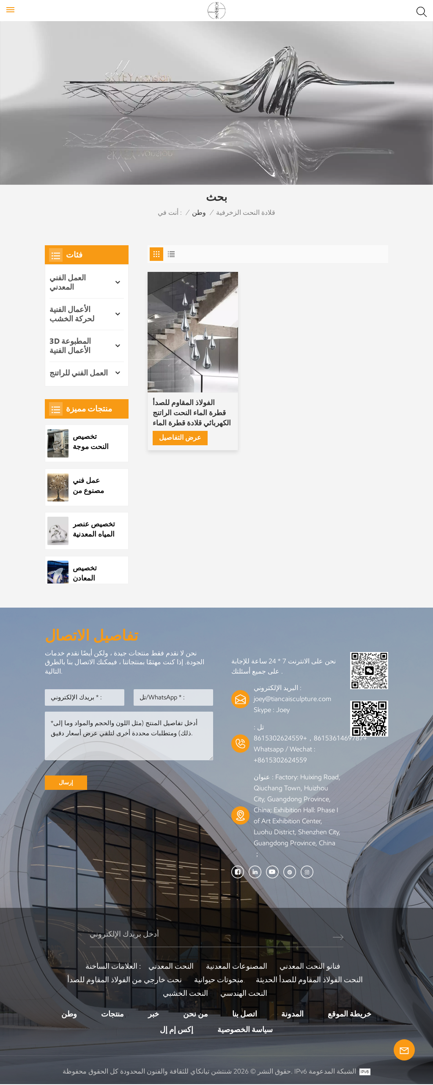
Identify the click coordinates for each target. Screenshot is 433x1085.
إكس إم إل (176, 1030)
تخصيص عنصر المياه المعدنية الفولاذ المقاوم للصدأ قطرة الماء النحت (94, 529)
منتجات (112, 1014)
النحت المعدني (171, 966)
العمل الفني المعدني (67, 282)
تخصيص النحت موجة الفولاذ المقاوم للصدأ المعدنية (94, 442)
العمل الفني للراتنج (78, 373)
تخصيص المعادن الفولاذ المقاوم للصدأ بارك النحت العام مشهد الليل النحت (94, 573)
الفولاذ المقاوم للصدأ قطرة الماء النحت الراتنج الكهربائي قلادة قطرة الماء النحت (184, 394)
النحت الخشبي (185, 993)
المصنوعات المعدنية (236, 966)
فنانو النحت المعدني (310, 966)
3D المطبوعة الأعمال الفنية (70, 346)
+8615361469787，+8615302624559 (310, 738)
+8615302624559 (280, 760)
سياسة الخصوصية (245, 1030)
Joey (283, 710)
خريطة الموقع (349, 1014)
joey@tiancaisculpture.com (292, 699)
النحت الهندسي (243, 993)
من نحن (195, 1014)
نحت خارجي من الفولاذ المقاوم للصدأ (124, 979)
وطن (199, 212)
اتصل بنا (244, 1014)
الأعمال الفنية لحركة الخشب (71, 314)
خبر (153, 1014)
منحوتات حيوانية (219, 979)
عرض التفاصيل (180, 418)
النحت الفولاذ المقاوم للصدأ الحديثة (309, 979)
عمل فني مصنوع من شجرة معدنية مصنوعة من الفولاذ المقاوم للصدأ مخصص (94, 486)
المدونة (292, 1014)
